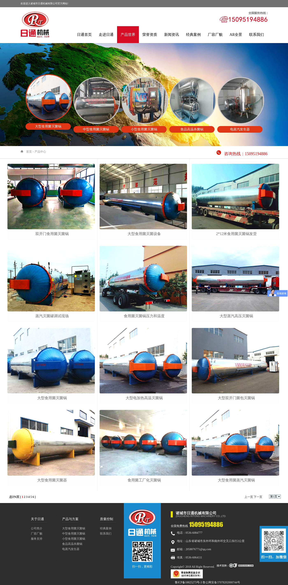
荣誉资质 (149, 35)
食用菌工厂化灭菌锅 (144, 480)
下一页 (258, 496)
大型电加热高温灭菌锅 (144, 398)
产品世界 (128, 35)
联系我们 (256, 35)
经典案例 (193, 35)
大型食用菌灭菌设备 (144, 234)
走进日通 (106, 35)
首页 (29, 151)
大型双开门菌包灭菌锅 (236, 398)
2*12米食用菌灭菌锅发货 (236, 234)
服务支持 (36, 538)
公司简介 (36, 528)
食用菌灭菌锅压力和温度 (144, 316)
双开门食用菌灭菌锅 (52, 234)
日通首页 (84, 35)
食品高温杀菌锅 (72, 543)
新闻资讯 (171, 35)
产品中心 (40, 151)
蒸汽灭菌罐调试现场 (52, 316)
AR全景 (236, 35)
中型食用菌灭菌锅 (73, 533)
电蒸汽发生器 (70, 549)
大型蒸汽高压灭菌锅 (236, 316)
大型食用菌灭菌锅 (52, 398)
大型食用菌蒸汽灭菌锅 (236, 480)
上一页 (248, 496)
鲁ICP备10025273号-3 (188, 582)
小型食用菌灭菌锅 (73, 538)
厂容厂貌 (215, 35)
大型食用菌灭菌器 (52, 480)
